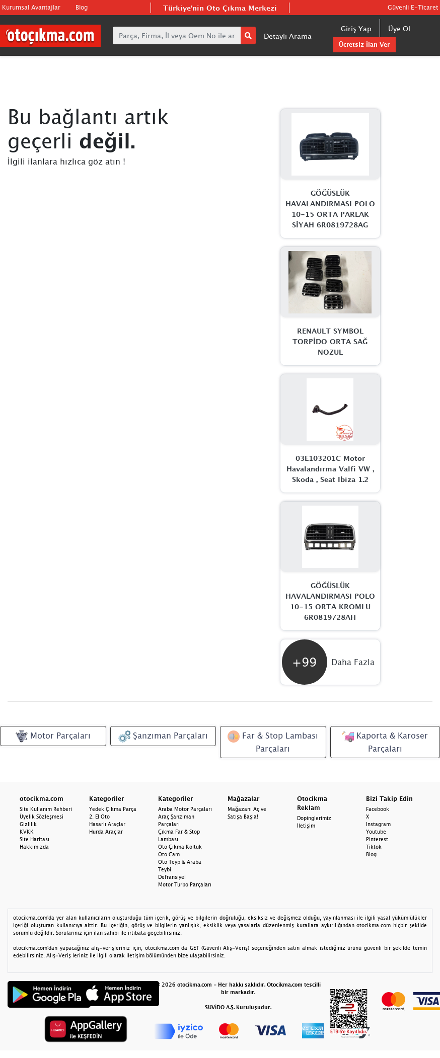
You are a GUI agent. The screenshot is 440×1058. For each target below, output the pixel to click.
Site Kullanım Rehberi (46, 809)
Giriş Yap (356, 28)
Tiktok (374, 847)
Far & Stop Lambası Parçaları (273, 741)
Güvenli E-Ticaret (413, 7)
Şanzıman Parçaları (163, 736)
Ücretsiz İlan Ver (364, 44)
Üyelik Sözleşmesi (41, 816)
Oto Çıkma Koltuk (180, 847)
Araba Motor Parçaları (185, 809)
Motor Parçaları (53, 736)
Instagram (378, 824)
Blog (82, 7)
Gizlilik (28, 824)
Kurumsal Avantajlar (31, 7)
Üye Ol (399, 28)
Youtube (376, 832)
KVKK (27, 832)
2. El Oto (99, 816)
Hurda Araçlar (106, 832)
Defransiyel (172, 877)
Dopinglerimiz (314, 818)
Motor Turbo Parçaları (184, 884)
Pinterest (377, 839)
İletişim (306, 826)
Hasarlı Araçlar (107, 824)
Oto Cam (169, 854)
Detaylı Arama (288, 36)
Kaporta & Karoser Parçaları (385, 741)
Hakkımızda (34, 847)
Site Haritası (34, 839)
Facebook (377, 809)
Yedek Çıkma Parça (112, 809)
